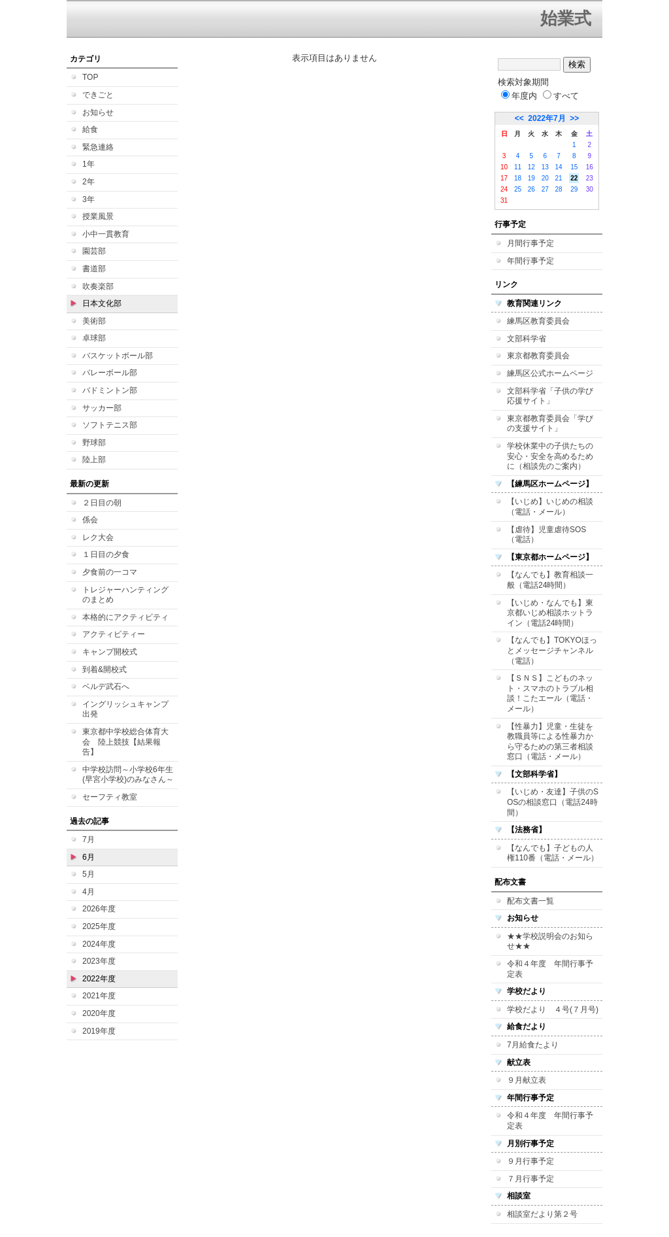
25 (517, 189)
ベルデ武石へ (105, 686)
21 (559, 178)
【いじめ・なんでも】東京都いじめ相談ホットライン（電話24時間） (550, 613)
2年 (88, 181)
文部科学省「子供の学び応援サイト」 (550, 396)
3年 (88, 199)
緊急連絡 (98, 147)
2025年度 (99, 926)
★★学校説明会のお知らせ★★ (550, 941)
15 (574, 167)
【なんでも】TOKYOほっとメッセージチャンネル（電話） (552, 650)
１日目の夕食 (105, 554)
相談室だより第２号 (542, 1214)
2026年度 (99, 908)
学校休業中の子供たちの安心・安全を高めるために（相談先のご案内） (550, 456)
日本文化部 (102, 303)
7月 (88, 839)
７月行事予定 (530, 1178)
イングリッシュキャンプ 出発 (125, 709)
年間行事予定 (530, 260)
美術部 (94, 321)
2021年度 (99, 995)
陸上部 (94, 459)
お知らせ (98, 112)
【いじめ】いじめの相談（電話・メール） (550, 507)
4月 (88, 891)
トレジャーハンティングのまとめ (125, 595)
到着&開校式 (104, 669)
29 (574, 189)
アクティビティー (113, 634)
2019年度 (99, 1031)
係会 (90, 519)
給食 (90, 129)
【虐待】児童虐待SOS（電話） (546, 535)
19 (531, 178)
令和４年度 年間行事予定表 (550, 969)
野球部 (94, 442)
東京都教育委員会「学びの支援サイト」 (550, 423)
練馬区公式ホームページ (550, 373)
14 (559, 167)
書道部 (94, 268)
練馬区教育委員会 (538, 321)
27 (545, 189)
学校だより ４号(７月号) (552, 1009)
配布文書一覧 (530, 901)
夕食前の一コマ (109, 572)
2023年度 (99, 961)
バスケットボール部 (117, 355)
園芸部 (94, 251)
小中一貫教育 (105, 234)
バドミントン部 (109, 390)
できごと (98, 94)
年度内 (519, 96)
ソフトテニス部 (109, 425)
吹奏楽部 (98, 286)
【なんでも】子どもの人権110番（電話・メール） (552, 853)
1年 (88, 164)
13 (545, 167)
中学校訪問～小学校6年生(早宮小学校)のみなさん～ (128, 775)
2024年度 (99, 944)
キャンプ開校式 (109, 651)
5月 (88, 874)
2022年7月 (546, 118)
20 (545, 178)
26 (531, 189)
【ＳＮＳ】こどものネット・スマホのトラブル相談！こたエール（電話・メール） (550, 693)
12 (531, 167)
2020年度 (99, 1013)
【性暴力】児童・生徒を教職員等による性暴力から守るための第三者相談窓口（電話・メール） (550, 742)
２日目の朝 (102, 502)
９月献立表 (526, 1080)
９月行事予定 (530, 1161)
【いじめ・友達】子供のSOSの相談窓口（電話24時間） (552, 802)
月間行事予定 (530, 243)
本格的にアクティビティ (125, 617)
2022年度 (99, 978)
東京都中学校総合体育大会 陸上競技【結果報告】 (125, 741)
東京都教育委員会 (538, 355)
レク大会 (98, 537)
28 (559, 189)
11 (517, 167)
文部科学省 (526, 338)
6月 (88, 857)
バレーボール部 (109, 372)
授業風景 (98, 216)
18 (517, 178)
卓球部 (94, 338)
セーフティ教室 (109, 797)
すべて (561, 96)
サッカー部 (102, 408)
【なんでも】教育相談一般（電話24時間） (550, 580)
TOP (90, 77)
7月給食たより (533, 1044)
